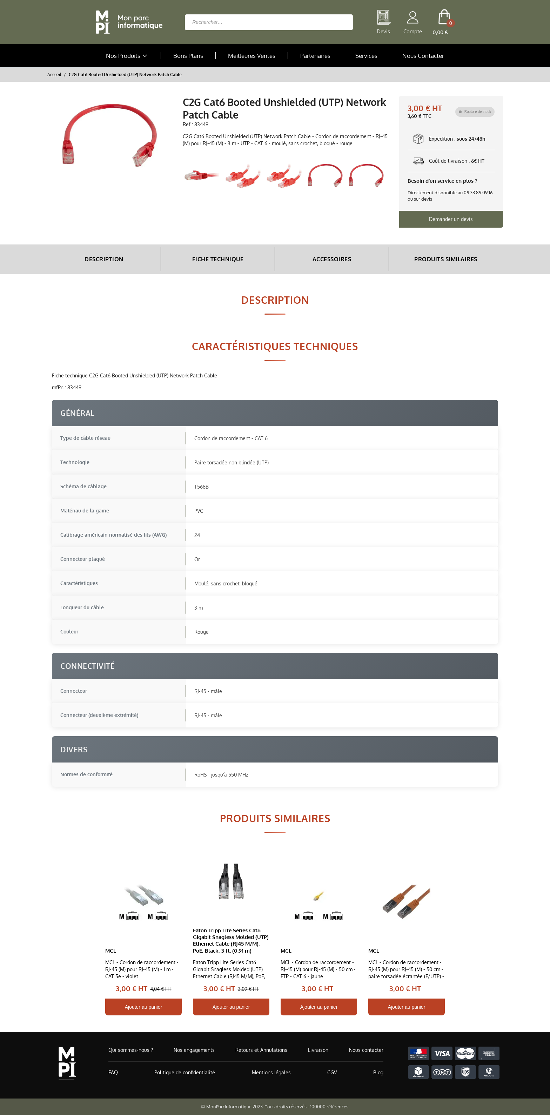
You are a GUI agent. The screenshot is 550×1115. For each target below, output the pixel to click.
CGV (332, 1072)
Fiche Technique (218, 259)
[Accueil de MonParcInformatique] (67, 1063)
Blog (378, 1072)
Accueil (54, 74)
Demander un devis (451, 219)
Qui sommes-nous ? (130, 1050)
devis (426, 199)
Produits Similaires (445, 259)
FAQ (113, 1072)
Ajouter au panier (143, 1006)
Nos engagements (194, 1050)
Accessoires (332, 259)
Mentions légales (271, 1072)
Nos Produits (127, 55)
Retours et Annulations (261, 1050)
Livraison (318, 1050)
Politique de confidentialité (184, 1072)
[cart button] (444, 22)
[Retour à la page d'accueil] (127, 22)
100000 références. (329, 1106)
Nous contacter (366, 1050)
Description (104, 259)
